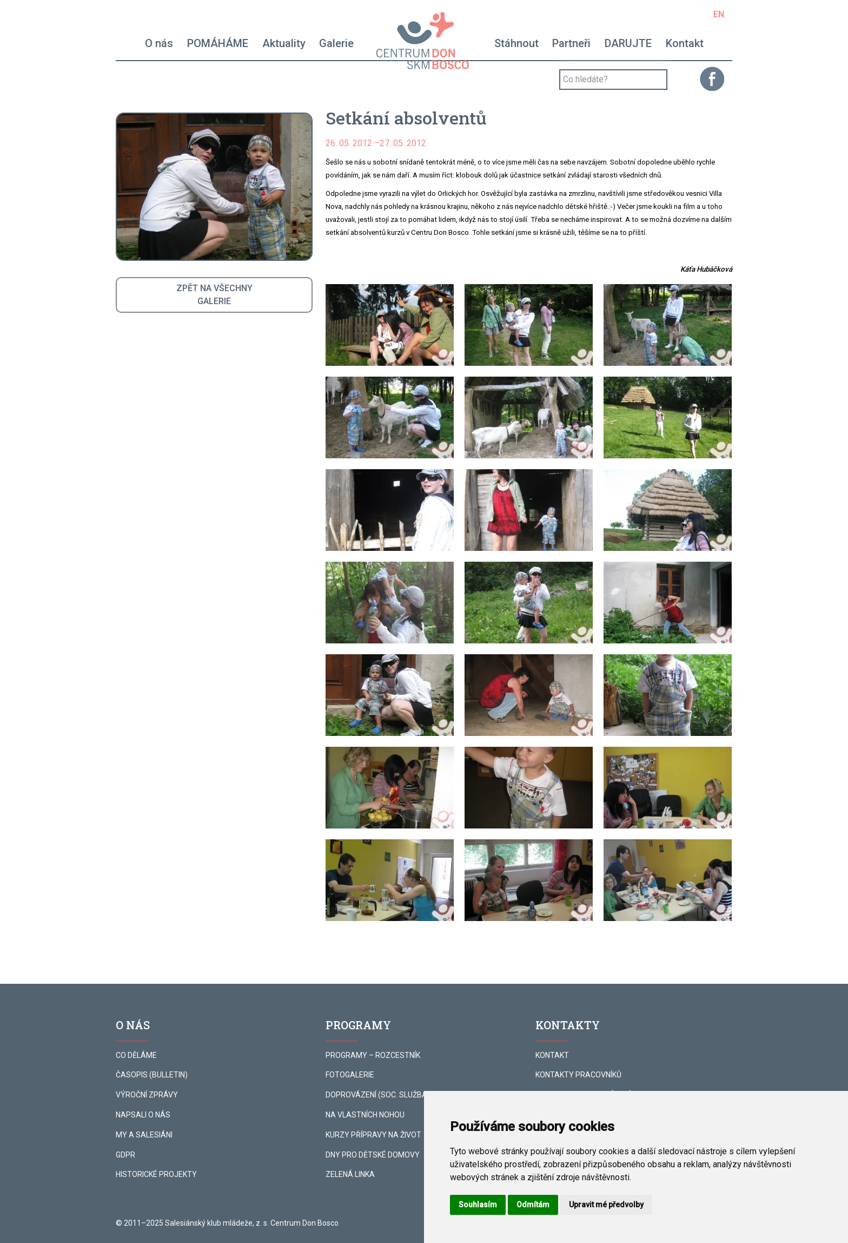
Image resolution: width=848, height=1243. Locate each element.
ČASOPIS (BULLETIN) (152, 1074)
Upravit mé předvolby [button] (606, 1204)
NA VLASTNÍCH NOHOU (365, 1114)
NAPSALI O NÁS (143, 1114)
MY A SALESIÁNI (144, 1134)
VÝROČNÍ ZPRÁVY (147, 1094)
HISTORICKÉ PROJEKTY (156, 1174)
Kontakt (685, 43)
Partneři (571, 43)
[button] (390, 325)
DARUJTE (628, 43)
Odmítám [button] (532, 1204)
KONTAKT (552, 1055)
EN (718, 14)
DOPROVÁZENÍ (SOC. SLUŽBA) (378, 1094)
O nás (159, 43)
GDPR (125, 1154)
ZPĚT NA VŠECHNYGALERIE (214, 294)
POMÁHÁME (217, 43)
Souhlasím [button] (478, 1204)
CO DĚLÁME (136, 1055)
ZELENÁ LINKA (350, 1174)
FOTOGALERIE (350, 1074)
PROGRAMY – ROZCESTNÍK (373, 1055)
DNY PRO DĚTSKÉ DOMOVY (373, 1154)
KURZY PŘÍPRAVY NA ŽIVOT (373, 1134)
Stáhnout (516, 43)
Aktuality (284, 43)
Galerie (336, 43)
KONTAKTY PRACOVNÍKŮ (578, 1074)
